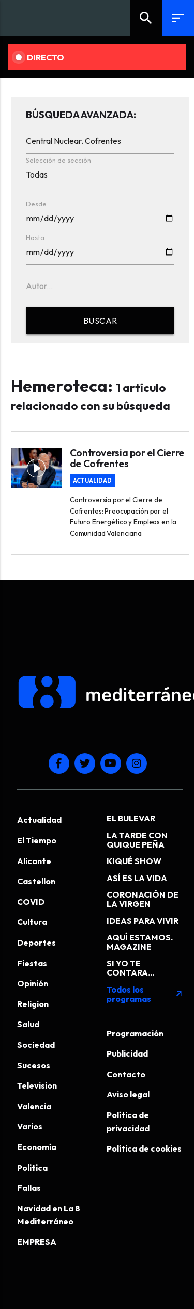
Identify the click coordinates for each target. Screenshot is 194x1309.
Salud (28, 1024)
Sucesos (33, 1065)
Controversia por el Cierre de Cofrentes (127, 458)
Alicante (34, 861)
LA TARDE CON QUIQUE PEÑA (137, 840)
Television (37, 1085)
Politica (32, 1167)
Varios (29, 1126)
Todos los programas (145, 994)
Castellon (36, 881)
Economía (36, 1147)
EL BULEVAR (131, 818)
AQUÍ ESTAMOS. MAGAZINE (140, 942)
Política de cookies (144, 1148)
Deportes (36, 942)
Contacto (126, 1074)
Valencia (34, 1106)
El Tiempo (36, 840)
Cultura (32, 922)
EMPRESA (36, 1242)
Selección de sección (58, 160)
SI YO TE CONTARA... (130, 968)
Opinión (32, 983)
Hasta (35, 237)
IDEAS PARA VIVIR (142, 921)
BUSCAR (100, 320)
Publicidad (127, 1053)
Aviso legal (128, 1094)
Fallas (29, 1188)
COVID (30, 902)
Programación (135, 1033)
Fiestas (32, 963)
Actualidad (92, 480)
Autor (36, 286)
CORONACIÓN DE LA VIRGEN (142, 899)
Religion (33, 1004)
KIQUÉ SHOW (134, 861)
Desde (36, 204)
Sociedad (36, 1045)
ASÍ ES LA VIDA (137, 878)
